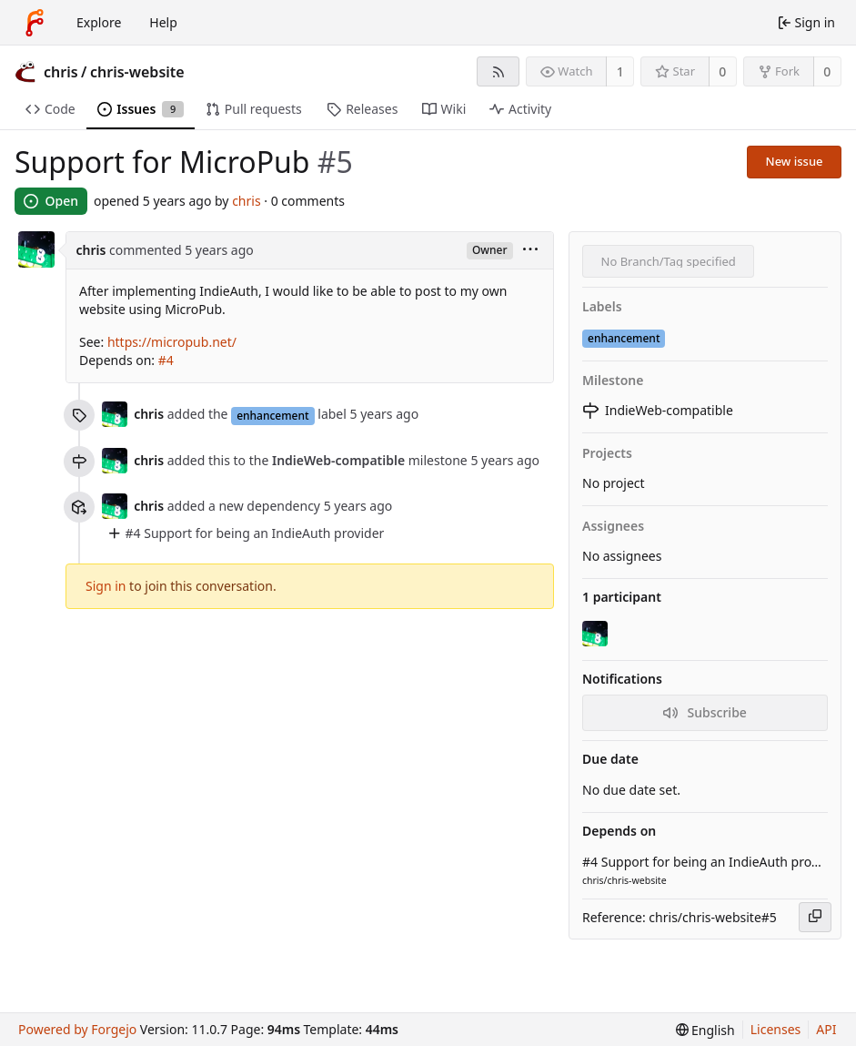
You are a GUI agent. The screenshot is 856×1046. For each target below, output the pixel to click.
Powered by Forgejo (77, 1029)
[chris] (596, 633)
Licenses (775, 1029)
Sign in (106, 585)
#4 (166, 360)
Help (163, 22)
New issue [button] (794, 161)
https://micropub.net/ (172, 341)
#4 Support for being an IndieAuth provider (255, 533)
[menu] (530, 251)
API (826, 1029)
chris (61, 72)
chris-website (137, 72)
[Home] (34, 22)
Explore (98, 22)
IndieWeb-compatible (657, 410)
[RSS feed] (498, 71)
